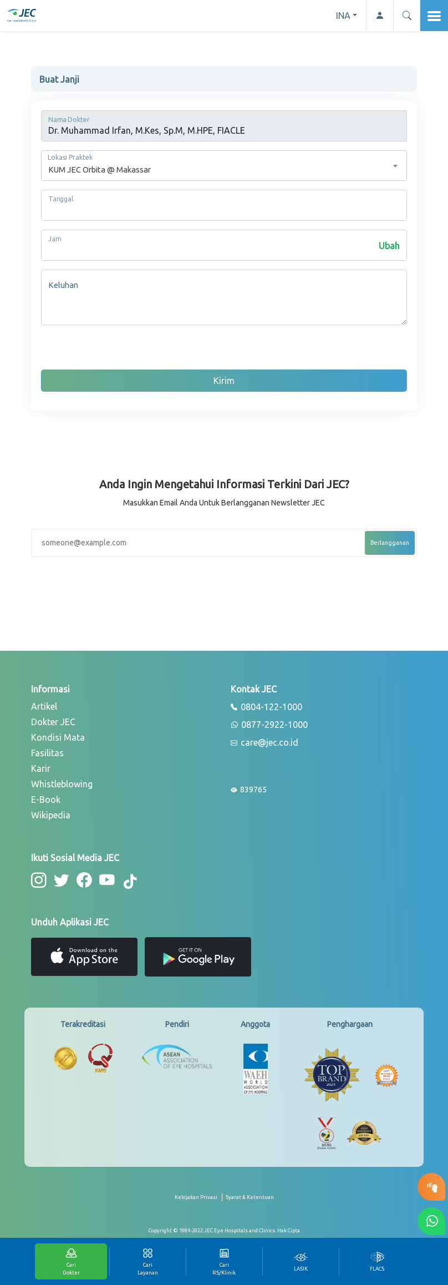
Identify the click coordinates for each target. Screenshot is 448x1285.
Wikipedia (50, 815)
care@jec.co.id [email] (264, 743)
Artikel (44, 706)
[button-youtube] (105, 880)
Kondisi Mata (58, 737)
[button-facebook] (82, 880)
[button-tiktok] (128, 882)
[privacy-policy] (198, 1201)
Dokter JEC (53, 722)
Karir (40, 768)
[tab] (300, 1261)
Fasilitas (47, 753)
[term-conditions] (250, 1201)
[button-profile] (379, 15)
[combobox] (224, 165)
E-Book (45, 799)
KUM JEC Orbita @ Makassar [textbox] (99, 169)
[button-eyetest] (431, 1187)
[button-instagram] (38, 880)
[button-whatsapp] (431, 1221)
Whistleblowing (62, 784)
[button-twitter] (60, 880)
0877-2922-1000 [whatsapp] (269, 725)
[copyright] (224, 1231)
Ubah (389, 246)
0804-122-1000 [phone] (266, 707)
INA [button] (343, 16)
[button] (406, 15)
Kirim (224, 381)
